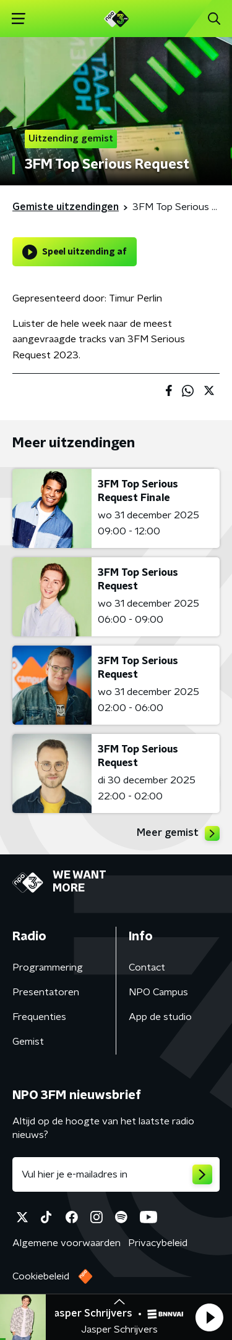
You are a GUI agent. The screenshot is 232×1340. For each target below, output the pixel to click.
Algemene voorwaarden (66, 1243)
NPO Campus (158, 992)
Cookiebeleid (40, 1276)
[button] (209, 1317)
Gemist (28, 1042)
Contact (147, 967)
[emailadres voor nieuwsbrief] (116, 1174)
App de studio (160, 1017)
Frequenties (39, 1017)
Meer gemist (178, 833)
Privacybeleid (157, 1243)
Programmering (47, 967)
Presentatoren (45, 992)
